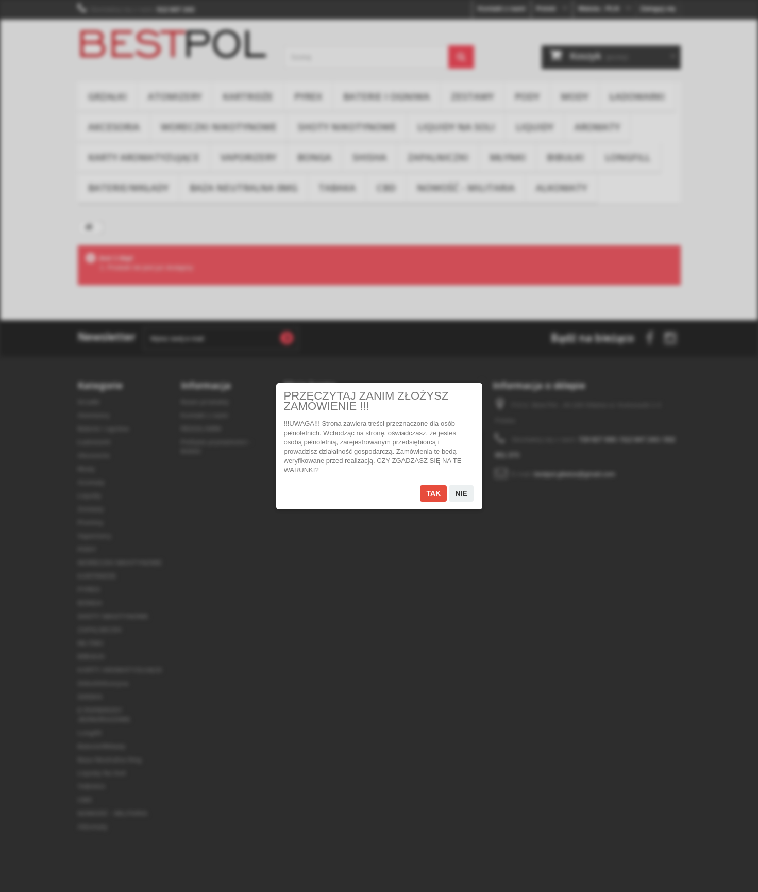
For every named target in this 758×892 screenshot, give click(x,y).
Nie (461, 493)
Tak (433, 493)
